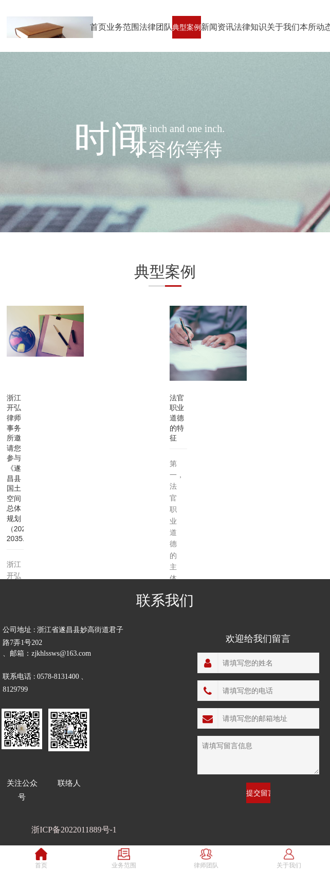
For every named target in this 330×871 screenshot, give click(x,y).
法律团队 (155, 27)
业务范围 (122, 27)
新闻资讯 (217, 27)
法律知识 (250, 27)
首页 (98, 27)
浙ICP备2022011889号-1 (74, 829)
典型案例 (186, 27)
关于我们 (283, 27)
